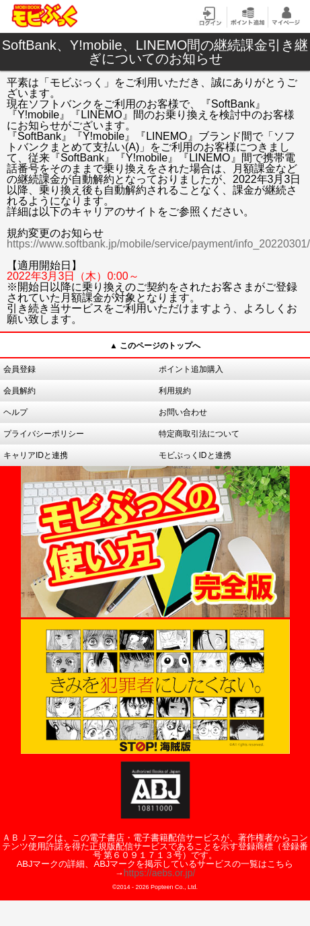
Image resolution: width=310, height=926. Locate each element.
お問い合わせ (183, 412)
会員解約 (19, 390)
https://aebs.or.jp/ (160, 872)
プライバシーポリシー (43, 433)
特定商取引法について (199, 433)
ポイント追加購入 (191, 369)
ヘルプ (15, 412)
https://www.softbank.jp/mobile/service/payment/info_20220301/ (158, 243)
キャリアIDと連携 (35, 455)
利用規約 (175, 390)
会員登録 (19, 369)
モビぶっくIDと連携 (195, 455)
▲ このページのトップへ (155, 345)
